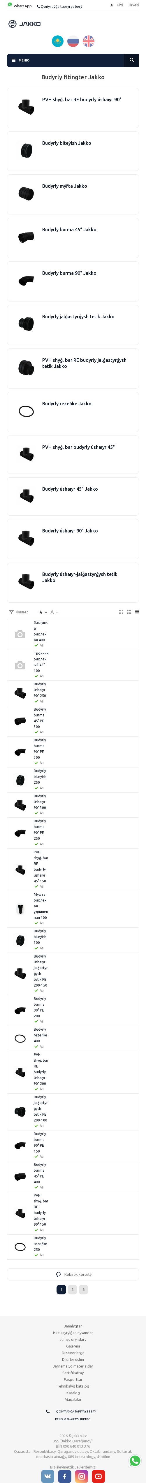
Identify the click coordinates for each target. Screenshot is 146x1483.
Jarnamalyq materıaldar (73, 1366)
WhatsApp (19, 6)
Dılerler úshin (73, 1359)
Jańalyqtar (73, 1326)
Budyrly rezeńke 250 (40, 1243)
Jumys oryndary (73, 1339)
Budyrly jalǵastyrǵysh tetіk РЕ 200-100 (41, 1108)
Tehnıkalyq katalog (73, 1386)
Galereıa (73, 1346)
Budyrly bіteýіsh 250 (40, 776)
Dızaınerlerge (73, 1353)
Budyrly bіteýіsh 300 (40, 936)
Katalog (73, 1393)
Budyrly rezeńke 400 (40, 1035)
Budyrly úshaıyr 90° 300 (40, 802)
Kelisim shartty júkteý (72, 1419)
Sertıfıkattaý (73, 1373)
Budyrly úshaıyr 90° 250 (40, 690)
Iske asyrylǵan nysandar (73, 1333)
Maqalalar (73, 1399)
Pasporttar (73, 1379)
